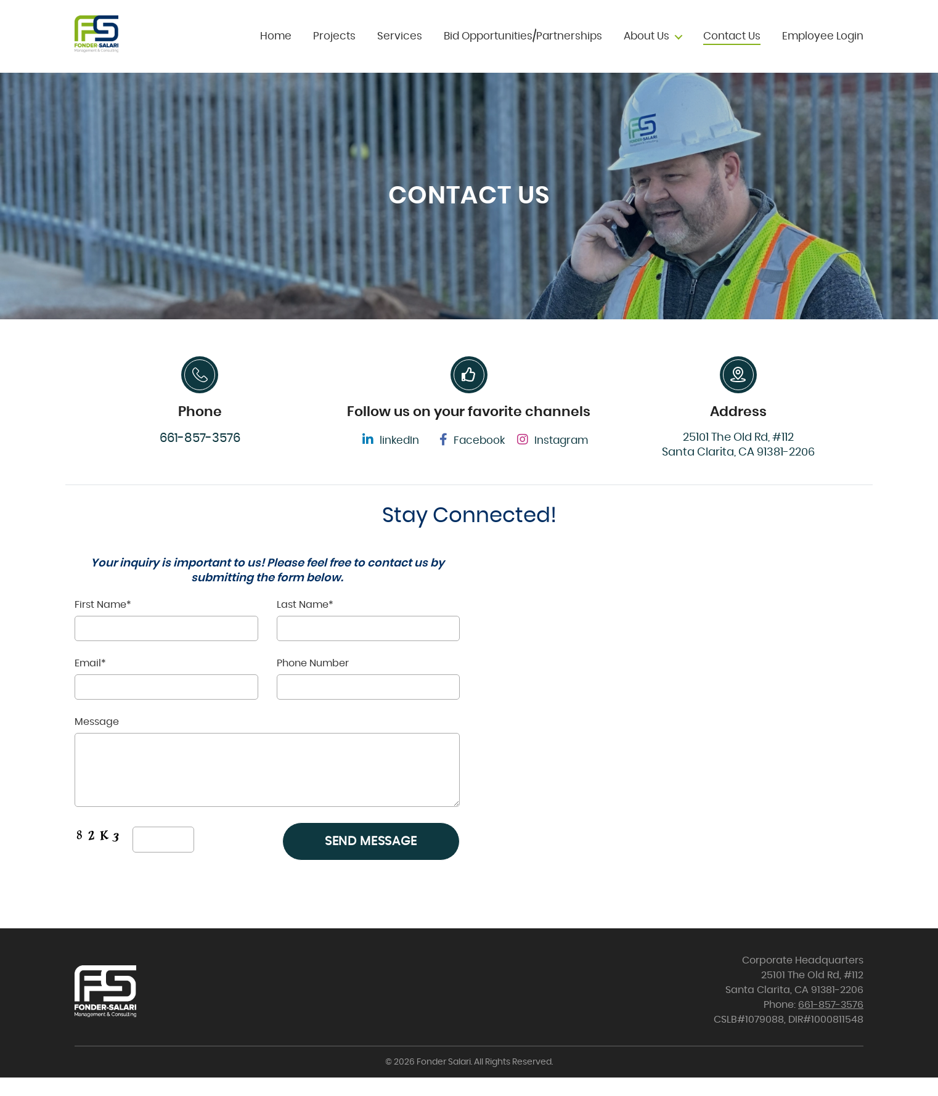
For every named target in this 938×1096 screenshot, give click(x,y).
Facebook (472, 458)
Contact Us (732, 45)
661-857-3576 (200, 457)
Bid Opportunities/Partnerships (523, 45)
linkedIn (390, 458)
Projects (334, 45)
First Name (166, 638)
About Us (646, 45)
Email (166, 696)
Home (276, 45)
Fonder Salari (444, 1080)
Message (267, 780)
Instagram (552, 458)
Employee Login (822, 45)
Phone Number (368, 697)
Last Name (368, 638)
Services (399, 45)
